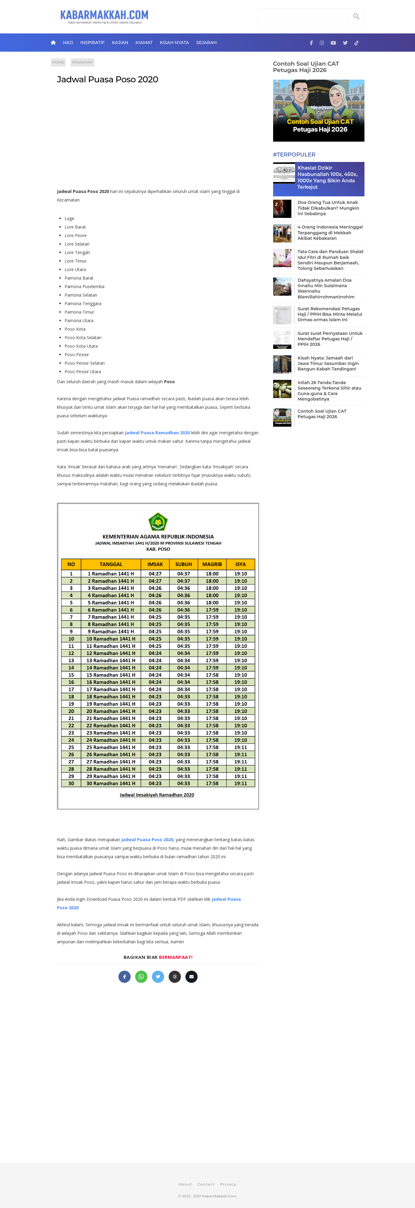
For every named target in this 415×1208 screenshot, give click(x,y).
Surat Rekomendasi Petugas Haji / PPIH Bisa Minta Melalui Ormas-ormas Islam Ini (330, 314)
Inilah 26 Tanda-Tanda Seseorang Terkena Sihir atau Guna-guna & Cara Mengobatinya (329, 391)
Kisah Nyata (174, 42)
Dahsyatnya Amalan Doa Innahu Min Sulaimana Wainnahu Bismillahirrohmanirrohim (326, 288)
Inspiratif (92, 42)
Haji (68, 42)
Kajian (120, 42)
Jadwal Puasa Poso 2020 (107, 79)
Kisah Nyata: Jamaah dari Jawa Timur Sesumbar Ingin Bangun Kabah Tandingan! (328, 363)
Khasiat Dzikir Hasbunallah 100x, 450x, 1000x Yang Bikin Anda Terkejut (327, 177)
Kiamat (144, 42)
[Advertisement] (164, 138)
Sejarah (206, 42)
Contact (206, 1184)
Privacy (228, 1184)
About (185, 1184)
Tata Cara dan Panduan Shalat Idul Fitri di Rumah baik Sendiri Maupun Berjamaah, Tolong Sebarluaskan (331, 260)
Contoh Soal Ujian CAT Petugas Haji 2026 (306, 67)
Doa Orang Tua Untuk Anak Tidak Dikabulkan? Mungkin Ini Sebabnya (328, 208)
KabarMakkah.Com (219, 1196)
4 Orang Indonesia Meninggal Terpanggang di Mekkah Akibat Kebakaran (330, 232)
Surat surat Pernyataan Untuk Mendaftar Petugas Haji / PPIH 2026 (330, 339)
